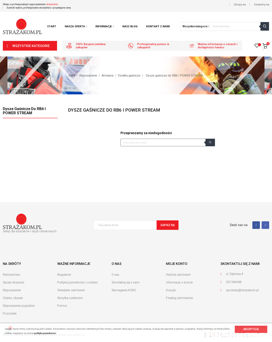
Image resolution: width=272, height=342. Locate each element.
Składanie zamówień (71, 290)
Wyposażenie (12, 290)
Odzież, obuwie (13, 298)
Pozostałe (10, 313)
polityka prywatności (45, 333)
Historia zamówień (178, 274)
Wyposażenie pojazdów (19, 306)
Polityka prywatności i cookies (77, 282)
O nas (115, 274)
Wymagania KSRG (124, 290)
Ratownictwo (11, 274)
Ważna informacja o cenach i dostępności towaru (217, 45)
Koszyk (171, 290)
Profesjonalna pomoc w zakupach (153, 45)
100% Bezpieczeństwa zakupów (91, 45)
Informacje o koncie (179, 282)
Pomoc (62, 306)
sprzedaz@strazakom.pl (242, 290)
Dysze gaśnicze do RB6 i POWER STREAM (24, 110)
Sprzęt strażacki (13, 282)
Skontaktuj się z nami (125, 282)
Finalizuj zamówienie (179, 298)
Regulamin (64, 274)
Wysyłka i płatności (70, 298)
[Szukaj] (168, 142)
